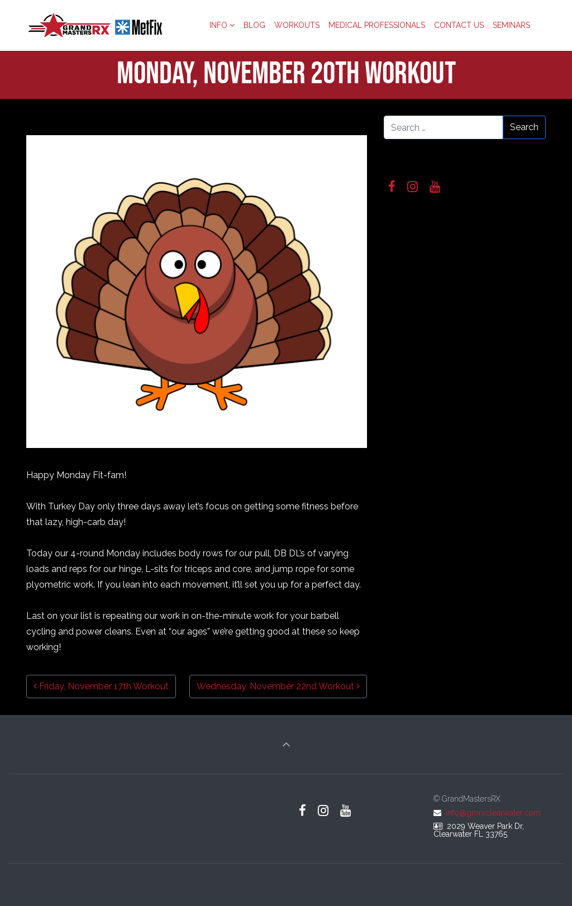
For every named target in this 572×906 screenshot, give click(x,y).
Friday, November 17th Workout (101, 686)
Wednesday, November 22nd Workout (278, 686)
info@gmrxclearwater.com (493, 812)
